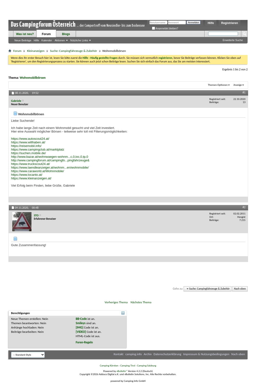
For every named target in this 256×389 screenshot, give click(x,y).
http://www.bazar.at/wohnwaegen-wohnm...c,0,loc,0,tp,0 (49, 156)
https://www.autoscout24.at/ (30, 138)
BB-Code (81, 319)
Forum (46, 34)
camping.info (133, 354)
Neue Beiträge (22, 40)
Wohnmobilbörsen (33, 78)
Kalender (46, 40)
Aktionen (60, 40)
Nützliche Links (79, 40)
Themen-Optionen (218, 84)
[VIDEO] (81, 332)
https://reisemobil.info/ (26, 146)
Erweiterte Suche (233, 40)
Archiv (148, 354)
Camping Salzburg (146, 365)
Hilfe (211, 23)
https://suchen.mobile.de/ (28, 153)
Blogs (66, 34)
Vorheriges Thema (116, 302)
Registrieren (229, 23)
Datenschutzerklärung (167, 354)
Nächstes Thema (141, 302)
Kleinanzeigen (35, 51)
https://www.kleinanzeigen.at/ (31, 178)
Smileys (81, 323)
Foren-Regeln (84, 342)
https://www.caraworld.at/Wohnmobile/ (37, 171)
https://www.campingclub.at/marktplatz (37, 149)
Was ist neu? (25, 34)
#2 (244, 207)
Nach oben (240, 288)
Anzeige (237, 84)
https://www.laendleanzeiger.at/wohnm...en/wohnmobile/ (50, 167)
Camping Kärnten (109, 365)
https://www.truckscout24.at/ (30, 164)
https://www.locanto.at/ (26, 174)
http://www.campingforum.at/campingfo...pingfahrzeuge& (50, 160)
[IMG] (79, 327)
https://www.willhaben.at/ (28, 142)
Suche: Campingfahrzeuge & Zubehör (73, 51)
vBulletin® (122, 371)
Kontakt (119, 354)
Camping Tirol (127, 365)
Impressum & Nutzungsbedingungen (206, 354)
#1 (244, 92)
